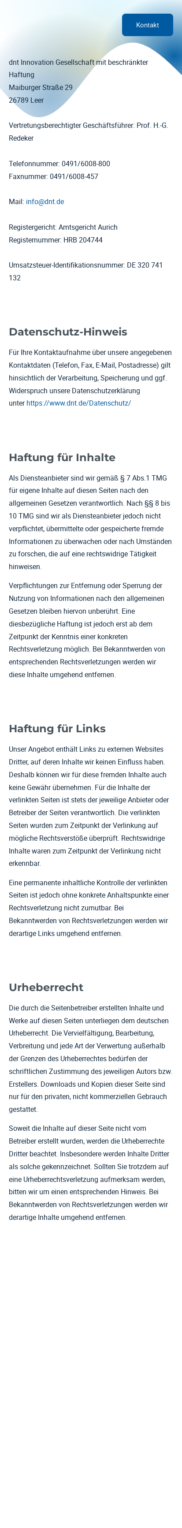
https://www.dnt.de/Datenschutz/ (78, 403)
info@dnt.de (45, 201)
